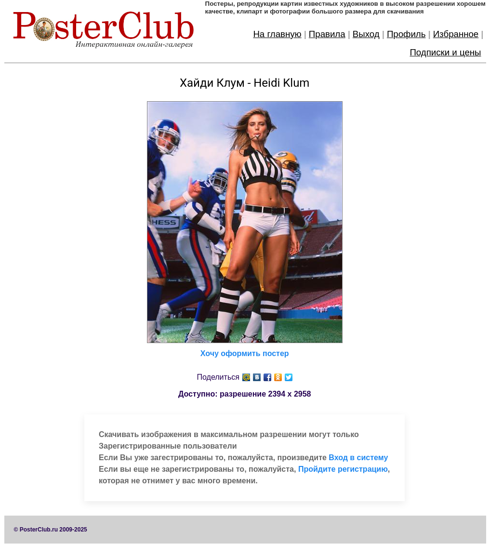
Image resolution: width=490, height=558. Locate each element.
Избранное (456, 34)
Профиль (406, 34)
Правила (327, 34)
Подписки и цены (445, 52)
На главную (277, 34)
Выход (366, 34)
